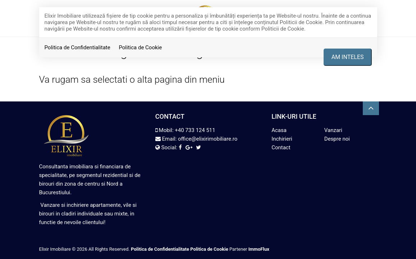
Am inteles (348, 57)
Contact (280, 147)
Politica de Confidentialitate (77, 47)
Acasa (279, 130)
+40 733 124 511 (195, 130)
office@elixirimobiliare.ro (207, 139)
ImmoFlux (258, 249)
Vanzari (333, 130)
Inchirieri (281, 139)
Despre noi (337, 139)
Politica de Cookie (140, 47)
